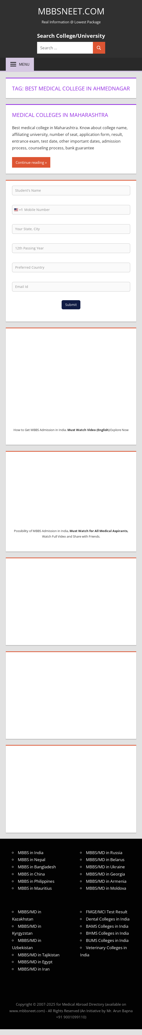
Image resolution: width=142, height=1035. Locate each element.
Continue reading (30, 162)
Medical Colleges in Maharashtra (60, 114)
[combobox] (17, 209)
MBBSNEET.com (71, 11)
